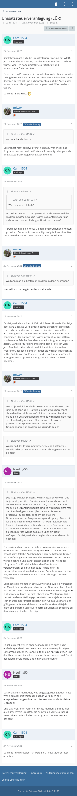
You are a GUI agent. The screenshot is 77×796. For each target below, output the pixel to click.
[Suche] (56, 4)
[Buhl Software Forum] (1, 4)
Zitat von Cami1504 (21, 134)
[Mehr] (71, 51)
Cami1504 (11, 22)
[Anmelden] (64, 4)
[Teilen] (72, 28)
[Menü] (72, 4)
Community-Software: (38, 791)
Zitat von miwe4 (19, 191)
